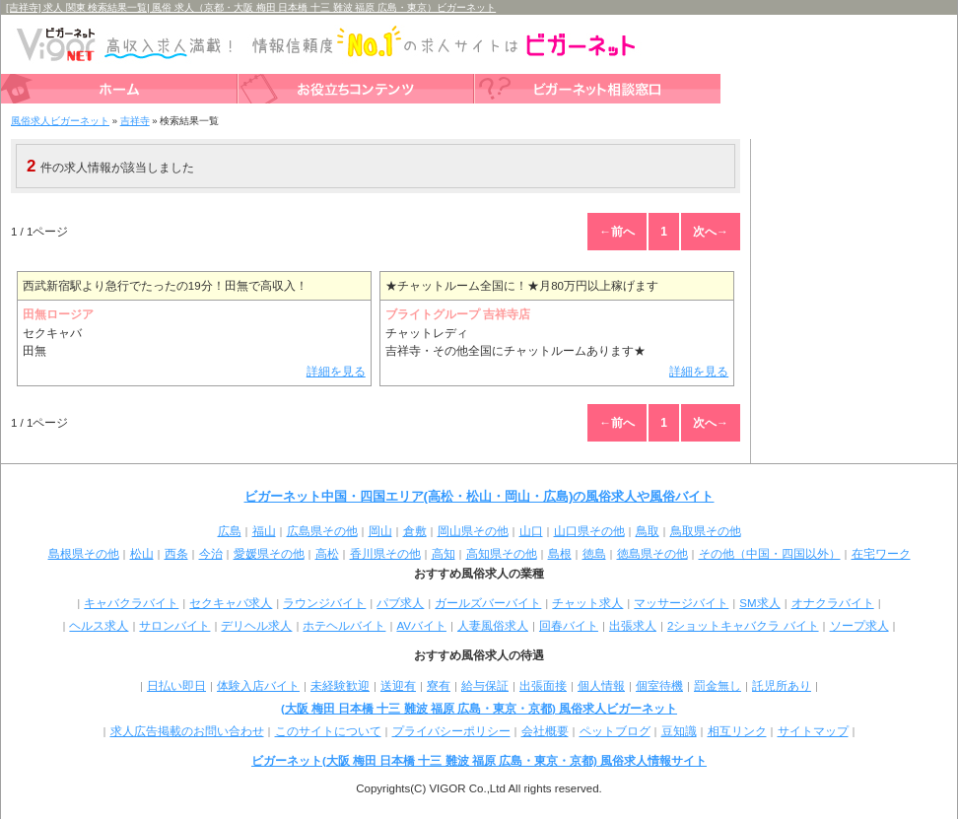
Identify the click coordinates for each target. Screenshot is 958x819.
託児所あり (781, 686)
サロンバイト (174, 626)
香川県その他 (385, 554)
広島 (229, 531)
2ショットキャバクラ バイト (743, 626)
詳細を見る (336, 371)
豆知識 (679, 731)
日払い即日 (176, 686)
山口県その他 (589, 531)
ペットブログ (615, 731)
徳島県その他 (652, 554)
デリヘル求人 (256, 626)
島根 (560, 554)
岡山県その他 (473, 531)
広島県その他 (322, 531)
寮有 (438, 686)
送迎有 (398, 686)
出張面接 (543, 686)
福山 (264, 531)
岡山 (380, 531)
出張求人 (632, 626)
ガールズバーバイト (488, 603)
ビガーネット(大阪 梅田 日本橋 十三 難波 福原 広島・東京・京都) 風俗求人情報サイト (479, 761)
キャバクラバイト (131, 603)
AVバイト (421, 626)
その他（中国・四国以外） (770, 554)
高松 (327, 554)
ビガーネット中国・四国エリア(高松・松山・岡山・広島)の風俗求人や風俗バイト (479, 496)
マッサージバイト (681, 603)
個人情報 (601, 686)
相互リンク (737, 731)
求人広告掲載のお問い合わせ (187, 731)
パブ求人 (400, 603)
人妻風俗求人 (492, 626)
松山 (142, 554)
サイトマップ (813, 731)
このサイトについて (328, 731)
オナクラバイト (832, 603)
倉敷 (415, 531)
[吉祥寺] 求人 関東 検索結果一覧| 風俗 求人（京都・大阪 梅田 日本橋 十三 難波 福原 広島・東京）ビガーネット (251, 7)
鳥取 (647, 531)
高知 (443, 554)
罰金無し (717, 686)
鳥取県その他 (705, 531)
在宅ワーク (881, 554)
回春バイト (568, 626)
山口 (531, 531)
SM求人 (759, 603)
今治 (211, 554)
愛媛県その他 (269, 554)
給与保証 (485, 686)
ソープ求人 (859, 626)
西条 (176, 554)
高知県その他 (501, 554)
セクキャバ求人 (230, 603)
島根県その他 (83, 554)
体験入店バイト (258, 686)
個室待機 (659, 686)
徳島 (594, 554)
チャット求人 (587, 603)
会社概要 (545, 731)
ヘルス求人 (98, 626)
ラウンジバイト (324, 603)
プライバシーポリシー (451, 731)
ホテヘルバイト (344, 626)
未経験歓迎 (340, 686)
